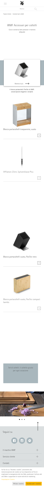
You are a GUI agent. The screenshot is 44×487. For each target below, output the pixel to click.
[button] (19, 419)
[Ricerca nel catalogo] (22, 9)
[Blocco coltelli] (10, 46)
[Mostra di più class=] (22, 115)
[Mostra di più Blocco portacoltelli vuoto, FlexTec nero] (39, 263)
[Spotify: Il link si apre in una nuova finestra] (30, 440)
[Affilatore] (33, 46)
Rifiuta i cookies (18, 484)
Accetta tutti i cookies (34, 484)
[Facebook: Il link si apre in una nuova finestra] (14, 440)
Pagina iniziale (7, 14)
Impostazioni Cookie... (8, 479)
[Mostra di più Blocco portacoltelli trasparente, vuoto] (39, 136)
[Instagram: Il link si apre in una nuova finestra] (22, 440)
